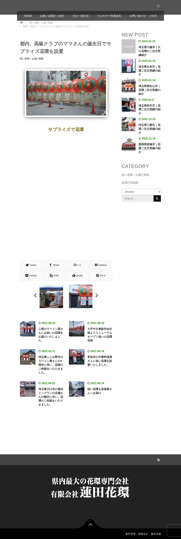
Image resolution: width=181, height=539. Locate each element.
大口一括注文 (80, 15)
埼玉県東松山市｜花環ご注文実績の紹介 (149, 89)
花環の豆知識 (130, 182)
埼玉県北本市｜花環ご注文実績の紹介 (149, 70)
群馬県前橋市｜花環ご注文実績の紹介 (149, 148)
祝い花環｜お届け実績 (31, 58)
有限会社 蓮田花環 (38, 5)
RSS (158, 459)
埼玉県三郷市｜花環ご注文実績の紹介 (149, 128)
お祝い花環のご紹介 (52, 15)
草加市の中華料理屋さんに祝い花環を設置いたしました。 (99, 360)
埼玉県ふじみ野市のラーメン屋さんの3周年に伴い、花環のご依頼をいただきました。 (50, 364)
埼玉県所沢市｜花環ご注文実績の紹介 (149, 109)
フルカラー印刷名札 (109, 15)
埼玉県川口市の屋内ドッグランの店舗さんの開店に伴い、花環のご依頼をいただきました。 (50, 396)
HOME (28, 15)
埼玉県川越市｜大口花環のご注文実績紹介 (149, 51)
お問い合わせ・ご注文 (143, 15)
